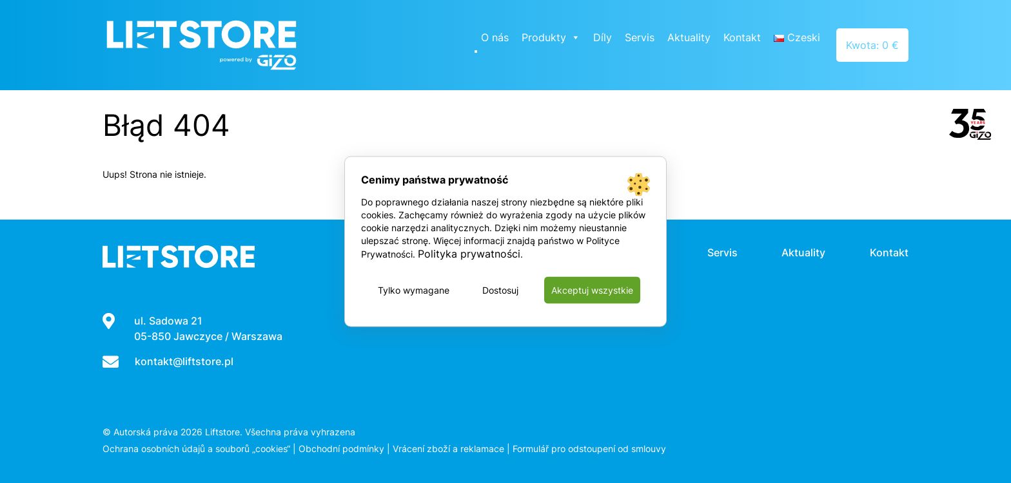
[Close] (476, 51)
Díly (602, 37)
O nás (495, 37)
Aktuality (689, 37)
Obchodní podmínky (341, 448)
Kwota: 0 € (872, 45)
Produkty (551, 37)
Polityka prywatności (469, 253)
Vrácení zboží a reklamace (448, 448)
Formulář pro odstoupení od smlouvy (589, 448)
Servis (639, 37)
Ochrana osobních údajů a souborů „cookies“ (196, 448)
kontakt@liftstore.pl (184, 361)
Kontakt (742, 37)
